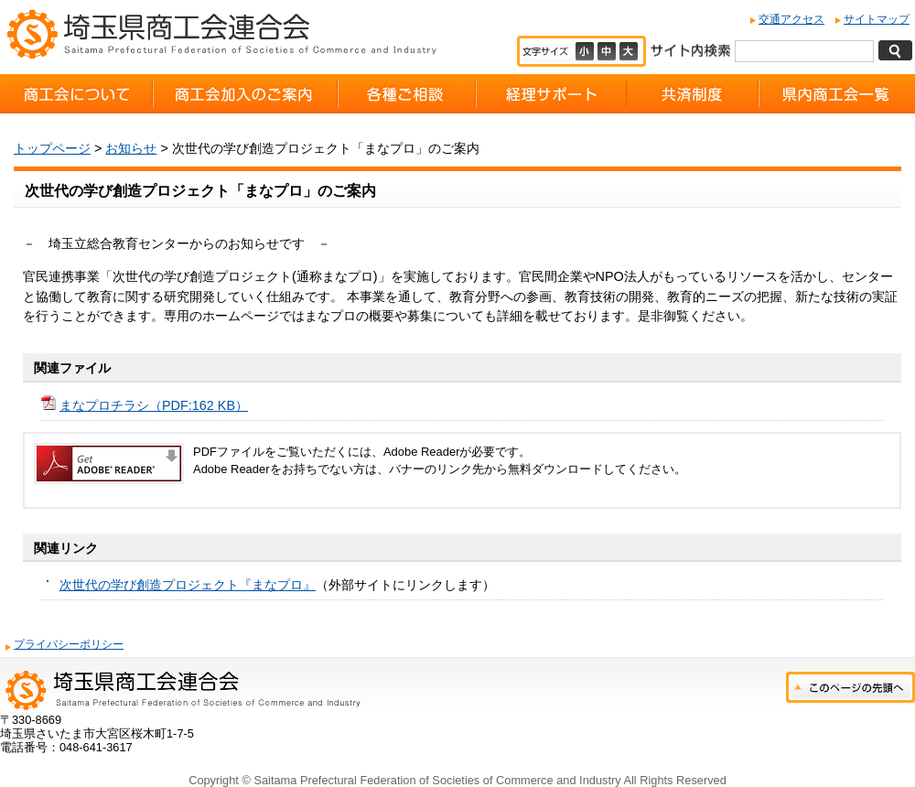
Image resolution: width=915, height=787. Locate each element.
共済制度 (693, 93)
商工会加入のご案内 (245, 93)
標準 (608, 51)
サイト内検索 (690, 49)
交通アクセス (791, 19)
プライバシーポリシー (69, 644)
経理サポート (551, 93)
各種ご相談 (407, 93)
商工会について (76, 93)
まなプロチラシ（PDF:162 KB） (153, 405)
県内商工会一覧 (837, 93)
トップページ (52, 148)
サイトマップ (877, 19)
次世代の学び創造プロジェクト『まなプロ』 (187, 584)
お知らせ (130, 148)
